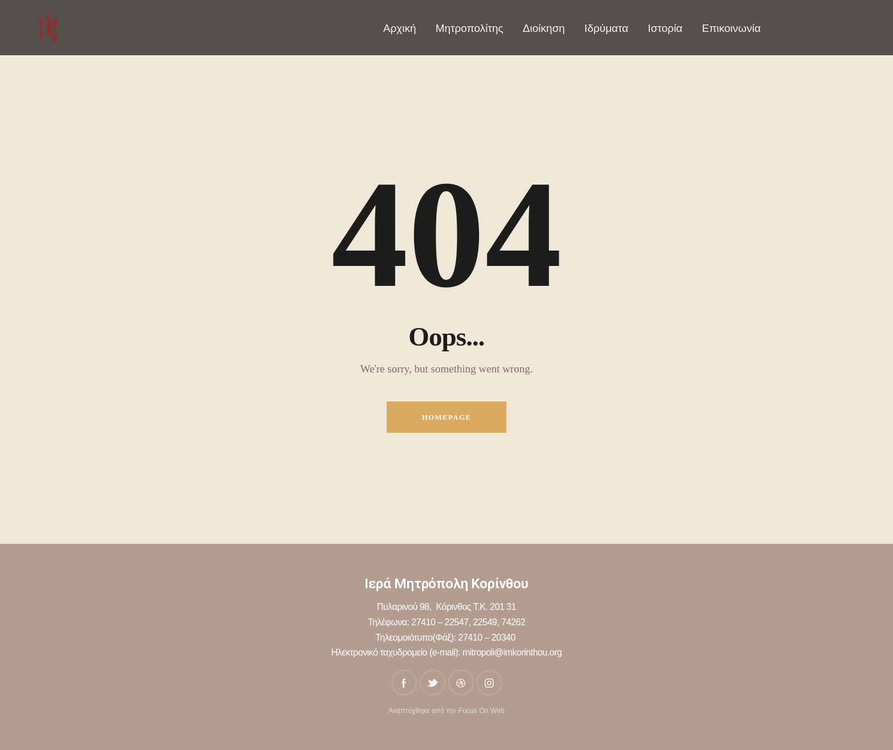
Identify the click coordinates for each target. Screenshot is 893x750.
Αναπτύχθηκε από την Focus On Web (446, 711)
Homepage (447, 417)
